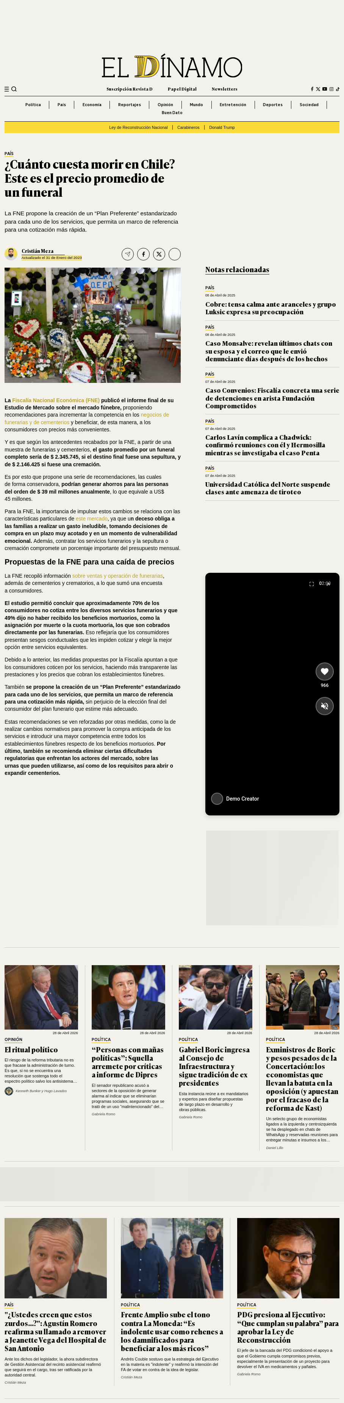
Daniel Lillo (274, 1148)
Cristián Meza (37, 251)
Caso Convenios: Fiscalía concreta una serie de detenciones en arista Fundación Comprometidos (272, 397)
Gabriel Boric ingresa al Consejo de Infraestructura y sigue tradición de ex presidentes (214, 1066)
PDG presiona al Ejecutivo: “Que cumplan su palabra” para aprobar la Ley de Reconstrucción (288, 1327)
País (62, 104)
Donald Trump (222, 127)
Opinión (165, 104)
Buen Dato (172, 112)
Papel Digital (182, 89)
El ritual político (31, 1049)
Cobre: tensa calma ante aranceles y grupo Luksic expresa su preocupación (270, 307)
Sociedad (309, 104)
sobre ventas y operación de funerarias (117, 576)
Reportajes (129, 104)
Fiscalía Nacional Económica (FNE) (56, 400)
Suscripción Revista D (129, 89)
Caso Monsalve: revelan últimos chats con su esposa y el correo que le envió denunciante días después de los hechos (268, 350)
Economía (92, 104)
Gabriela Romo (103, 1114)
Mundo (196, 104)
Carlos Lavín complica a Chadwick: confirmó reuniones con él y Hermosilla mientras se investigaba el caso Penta (265, 444)
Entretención (233, 104)
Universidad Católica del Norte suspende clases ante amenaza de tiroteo (267, 487)
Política (33, 104)
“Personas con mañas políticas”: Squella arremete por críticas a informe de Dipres (128, 1062)
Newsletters (225, 89)
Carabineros (188, 127)
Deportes (273, 104)
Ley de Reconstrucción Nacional (138, 127)
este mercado (92, 519)
